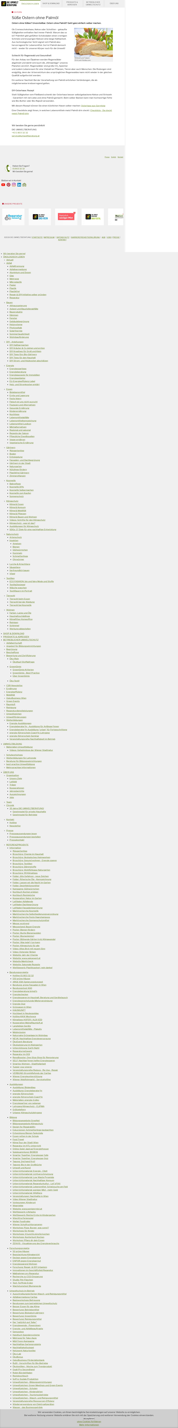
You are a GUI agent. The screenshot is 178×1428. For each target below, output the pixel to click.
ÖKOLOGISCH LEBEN (14, 257)
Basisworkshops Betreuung (26, 1300)
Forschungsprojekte (19, 1248)
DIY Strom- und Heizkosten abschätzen (29, 361)
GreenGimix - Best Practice (26, 673)
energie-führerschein (23, 1093)
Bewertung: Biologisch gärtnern (28, 1313)
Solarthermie (16, 331)
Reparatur (15, 297)
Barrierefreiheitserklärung (85, 237)
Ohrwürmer (18, 559)
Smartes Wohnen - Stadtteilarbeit (29, 1064)
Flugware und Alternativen (22, 405)
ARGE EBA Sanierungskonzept (28, 982)
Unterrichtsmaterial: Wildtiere (27, 1193)
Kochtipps (14, 414)
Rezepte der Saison (19, 433)
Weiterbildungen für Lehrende (21, 758)
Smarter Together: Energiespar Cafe (30, 1155)
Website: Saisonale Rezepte (26, 964)
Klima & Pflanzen (18, 513)
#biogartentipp (17, 450)
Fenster (13, 318)
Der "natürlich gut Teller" (25, 1322)
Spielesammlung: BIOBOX (25, 1152)
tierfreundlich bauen (19, 570)
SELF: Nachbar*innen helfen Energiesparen (34, 1060)
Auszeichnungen (18, 794)
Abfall (9, 263)
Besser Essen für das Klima (26, 1306)
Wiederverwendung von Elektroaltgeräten (33, 1404)
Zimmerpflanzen (18, 476)
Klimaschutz (12, 501)
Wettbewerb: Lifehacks (24, 1212)
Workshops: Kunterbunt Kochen (28, 1237)
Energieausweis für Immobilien (25, 375)
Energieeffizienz (14, 692)
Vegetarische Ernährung (21, 442)
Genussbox (18, 1331)
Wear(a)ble (18, 1205)
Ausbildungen (16, 1084)
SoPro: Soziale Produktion (25, 1379)
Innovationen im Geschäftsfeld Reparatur (33, 1270)
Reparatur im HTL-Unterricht (27, 1146)
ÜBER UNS (8, 772)
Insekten (14, 540)
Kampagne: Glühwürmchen (26, 889)
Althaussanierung (18, 305)
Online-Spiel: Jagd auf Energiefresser (31, 1149)
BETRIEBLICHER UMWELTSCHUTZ (21, 640)
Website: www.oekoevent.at (26, 958)
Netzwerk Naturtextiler (24, 1350)
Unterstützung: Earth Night (26, 1048)
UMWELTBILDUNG (12, 744)
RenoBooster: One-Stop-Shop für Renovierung (36, 1057)
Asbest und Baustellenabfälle (24, 309)
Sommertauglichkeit (20, 334)
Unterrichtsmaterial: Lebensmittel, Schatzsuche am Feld (40, 1186)
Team (9, 802)
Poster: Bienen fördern (24, 930)
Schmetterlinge (20, 556)
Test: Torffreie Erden (23, 1283)
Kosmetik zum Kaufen (20, 493)
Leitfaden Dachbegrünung (25, 904)
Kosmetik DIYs (17, 487)
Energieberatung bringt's (25, 991)
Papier (13, 285)
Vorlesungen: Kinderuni (24, 1202)
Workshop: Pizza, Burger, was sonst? (31, 1227)
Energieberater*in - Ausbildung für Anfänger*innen (34, 726)
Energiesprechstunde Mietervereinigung (33, 1001)
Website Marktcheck (23, 961)
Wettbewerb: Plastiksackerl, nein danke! (32, 967)
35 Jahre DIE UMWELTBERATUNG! (27, 808)
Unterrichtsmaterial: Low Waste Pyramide (33, 1177)
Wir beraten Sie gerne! (14, 253)
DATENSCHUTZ (62, 237)
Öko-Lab (17, 1354)
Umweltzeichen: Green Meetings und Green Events (38, 1385)
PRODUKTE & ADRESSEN (16, 636)
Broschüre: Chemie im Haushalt (28, 854)
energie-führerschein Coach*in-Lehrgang (30, 732)
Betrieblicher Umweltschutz (93, 3)
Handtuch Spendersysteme (26, 1335)
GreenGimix (15, 666)
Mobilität (10, 695)
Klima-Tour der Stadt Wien (25, 1142)
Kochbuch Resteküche (24, 895)
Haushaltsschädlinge (20, 616)
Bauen (9, 302)
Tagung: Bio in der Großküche (27, 1164)
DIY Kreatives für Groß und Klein (25, 351)
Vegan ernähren (17, 439)
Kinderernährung (18, 411)
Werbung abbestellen (20, 629)
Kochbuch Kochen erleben (25, 892)
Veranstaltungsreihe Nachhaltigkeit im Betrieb (32, 739)
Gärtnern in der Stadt (20, 463)
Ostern (18, 12)
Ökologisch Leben (30, 4)
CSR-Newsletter (14, 685)
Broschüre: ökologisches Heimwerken (31, 857)
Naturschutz (12, 534)
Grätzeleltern (19, 1109)
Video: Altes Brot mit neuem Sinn (29, 948)
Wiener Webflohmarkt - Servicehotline (32, 1079)
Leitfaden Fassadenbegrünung (28, 908)
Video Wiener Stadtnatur (25, 1199)
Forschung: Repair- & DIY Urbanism (30, 1267)
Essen (9, 389)
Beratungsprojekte (19, 972)
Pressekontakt (17, 840)
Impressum (49, 237)
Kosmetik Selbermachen (22, 490)
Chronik (10, 805)
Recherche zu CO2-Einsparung (28, 1276)
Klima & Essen (17, 504)
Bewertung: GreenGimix (24, 1316)
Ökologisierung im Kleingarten (27, 1045)
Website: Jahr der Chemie (25, 955)
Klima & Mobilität (18, 510)
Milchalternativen (18, 427)
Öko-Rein (14, 658)
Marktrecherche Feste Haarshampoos (31, 917)
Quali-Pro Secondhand (24, 1369)
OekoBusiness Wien (16, 698)
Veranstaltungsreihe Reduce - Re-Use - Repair (35, 1070)
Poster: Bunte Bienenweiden (27, 933)
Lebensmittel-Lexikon (20, 424)
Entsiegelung (16, 457)
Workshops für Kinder (23, 1231)
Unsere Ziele (16, 778)
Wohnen (10, 610)
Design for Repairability (24, 1127)
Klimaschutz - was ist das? (22, 523)
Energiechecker (20, 994)
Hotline (13, 822)
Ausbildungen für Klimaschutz (24, 526)
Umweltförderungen (16, 717)
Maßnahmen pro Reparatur (26, 1273)
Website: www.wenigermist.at (27, 1209)
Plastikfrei (15, 291)
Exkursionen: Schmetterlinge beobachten (33, 1130)
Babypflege (15, 484)
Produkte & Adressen (72, 3)
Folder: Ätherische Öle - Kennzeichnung (32, 879)
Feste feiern (15, 398)
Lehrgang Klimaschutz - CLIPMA (28, 1106)
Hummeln (17, 553)
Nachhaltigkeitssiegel (23, 1347)
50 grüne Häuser (21, 1251)
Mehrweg (14, 279)
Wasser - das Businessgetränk (28, 1407)
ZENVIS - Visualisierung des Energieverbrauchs (36, 1243)
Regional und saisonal (20, 430)
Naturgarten (16, 466)
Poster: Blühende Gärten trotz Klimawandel (34, 939)
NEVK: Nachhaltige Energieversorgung (32, 1038)
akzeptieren (89, 1418)
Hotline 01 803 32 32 (23, 975)
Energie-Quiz (19, 1004)
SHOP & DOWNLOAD (13, 633)
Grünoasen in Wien (22, 1007)
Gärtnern (10, 447)
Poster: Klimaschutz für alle (26, 945)
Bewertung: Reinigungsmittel (27, 1319)
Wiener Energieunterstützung (27, 1076)
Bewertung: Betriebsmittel (26, 1309)
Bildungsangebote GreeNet (26, 1120)
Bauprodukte (16, 312)
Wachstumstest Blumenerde (27, 1286)
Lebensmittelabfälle (19, 417)
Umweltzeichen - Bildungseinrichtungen (32, 1382)
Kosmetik (11, 480)
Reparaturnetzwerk (22, 1051)
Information (15, 848)
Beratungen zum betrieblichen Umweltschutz (35, 1303)
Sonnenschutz (17, 496)
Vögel (12, 573)
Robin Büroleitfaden (22, 1373)
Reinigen (14, 622)
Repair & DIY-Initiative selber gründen (28, 294)
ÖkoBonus (18, 1357)
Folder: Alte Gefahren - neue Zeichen (31, 876)
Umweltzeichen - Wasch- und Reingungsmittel (35, 1398)
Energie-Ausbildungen (20, 723)
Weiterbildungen (14, 720)
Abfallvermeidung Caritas (25, 1297)
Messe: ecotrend (21, 923)
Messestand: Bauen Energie (26, 926)
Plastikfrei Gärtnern (19, 473)
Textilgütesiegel (17, 584)
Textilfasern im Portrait (21, 591)
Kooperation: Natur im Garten (27, 898)
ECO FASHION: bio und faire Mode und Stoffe (32, 581)
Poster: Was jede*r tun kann (26, 942)
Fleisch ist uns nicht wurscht (24, 402)
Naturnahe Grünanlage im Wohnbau (30, 1035)
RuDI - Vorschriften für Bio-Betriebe (30, 1363)
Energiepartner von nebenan (27, 1103)
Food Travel (18, 1139)
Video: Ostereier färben (24, 952)
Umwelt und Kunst (22, 1168)
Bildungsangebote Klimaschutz (28, 1123)
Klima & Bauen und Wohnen (23, 517)
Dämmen (14, 315)
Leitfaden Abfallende (23, 901)
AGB (103, 237)
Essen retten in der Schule (26, 1136)
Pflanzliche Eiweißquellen (22, 436)
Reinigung (11, 707)
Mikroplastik (16, 282)
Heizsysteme (16, 324)
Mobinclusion (19, 1032)
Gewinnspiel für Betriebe (25, 814)
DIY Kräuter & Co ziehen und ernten (27, 348)
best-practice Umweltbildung (20, 764)
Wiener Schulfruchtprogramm (27, 1224)
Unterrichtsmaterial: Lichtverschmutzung (33, 1174)
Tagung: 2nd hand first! (24, 1161)
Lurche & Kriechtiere (20, 564)
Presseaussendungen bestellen (25, 837)
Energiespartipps (18, 368)
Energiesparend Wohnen (25, 1264)
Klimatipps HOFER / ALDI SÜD (27, 1019)
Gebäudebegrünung (19, 321)
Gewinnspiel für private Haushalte (29, 811)
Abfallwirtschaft (14, 643)
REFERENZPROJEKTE (17, 844)
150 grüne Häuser (21, 978)
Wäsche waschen (18, 587)
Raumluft (10, 704)
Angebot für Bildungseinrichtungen (23, 646)
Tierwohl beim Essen (20, 599)
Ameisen (17, 543)
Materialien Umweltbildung (19, 747)
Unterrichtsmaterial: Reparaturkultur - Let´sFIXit (36, 1183)
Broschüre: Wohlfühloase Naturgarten (31, 870)
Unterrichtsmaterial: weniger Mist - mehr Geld (35, 1190)
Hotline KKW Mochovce (24, 1016)
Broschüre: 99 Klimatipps (25, 873)
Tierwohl (10, 595)
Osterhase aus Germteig (93, 105)
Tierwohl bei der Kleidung (22, 602)
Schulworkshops (14, 755)
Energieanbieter (17, 378)
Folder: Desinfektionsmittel (26, 885)
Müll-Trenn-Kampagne (23, 1341)
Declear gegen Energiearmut (27, 1257)
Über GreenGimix (21, 676)
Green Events (13, 701)
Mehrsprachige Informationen (21, 767)
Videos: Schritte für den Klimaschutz (27, 520)
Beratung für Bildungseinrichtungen (24, 761)
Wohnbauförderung (19, 337)
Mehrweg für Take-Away (25, 1338)
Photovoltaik (16, 327)
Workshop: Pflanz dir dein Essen (28, 1240)
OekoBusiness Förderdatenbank (28, 1360)
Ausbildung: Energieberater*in (27, 1090)
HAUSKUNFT (19, 1010)
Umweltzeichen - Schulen (25, 1388)
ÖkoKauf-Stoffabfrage (23, 662)
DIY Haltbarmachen (19, 345)
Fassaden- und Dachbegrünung (25, 460)
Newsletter (15, 826)
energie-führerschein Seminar (24, 736)
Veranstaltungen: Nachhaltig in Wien (30, 1196)
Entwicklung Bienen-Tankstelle (28, 1133)
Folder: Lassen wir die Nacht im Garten (32, 882)
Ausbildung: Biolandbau (24, 1087)
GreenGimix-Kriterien (23, 669)
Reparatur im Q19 (21, 1054)
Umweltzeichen (14, 714)
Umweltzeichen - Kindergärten (28, 1391)
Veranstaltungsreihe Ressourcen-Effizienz (33, 1401)
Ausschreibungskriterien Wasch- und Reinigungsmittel (40, 1294)
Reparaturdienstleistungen (19, 710)
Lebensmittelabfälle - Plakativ (27, 1029)
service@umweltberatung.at (26, 136)
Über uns (114, 3)
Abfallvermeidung (18, 269)
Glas (12, 275)
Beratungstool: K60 (22, 988)
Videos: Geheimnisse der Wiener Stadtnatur (31, 750)
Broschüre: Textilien (22, 863)
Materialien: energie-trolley (26, 1100)
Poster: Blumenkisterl (23, 936)
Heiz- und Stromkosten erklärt (25, 384)
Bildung (13, 1117)
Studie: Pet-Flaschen (23, 1280)
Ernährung (11, 688)
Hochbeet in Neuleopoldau (26, 1013)
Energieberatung (18, 372)
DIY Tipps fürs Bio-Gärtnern (23, 354)
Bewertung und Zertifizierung (21, 655)
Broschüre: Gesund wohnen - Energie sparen (35, 860)
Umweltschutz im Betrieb (22, 1291)
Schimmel (14, 625)
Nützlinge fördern (18, 469)
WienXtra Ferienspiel (23, 1218)
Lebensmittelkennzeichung (23, 420)
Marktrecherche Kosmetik (26, 911)
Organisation (12, 775)
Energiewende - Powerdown (27, 1325)
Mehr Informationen (89, 1425)
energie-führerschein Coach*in (28, 1097)
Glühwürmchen (20, 550)
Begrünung (11, 649)
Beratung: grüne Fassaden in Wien (29, 985)
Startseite (37, 237)
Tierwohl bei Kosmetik (21, 605)
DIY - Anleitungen (14, 342)
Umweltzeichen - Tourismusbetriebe (30, 1395)
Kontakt (62, 240)
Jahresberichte (17, 791)
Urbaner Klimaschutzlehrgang (27, 1112)
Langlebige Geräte (22, 1026)
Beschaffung (12, 652)
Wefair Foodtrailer (21, 1221)
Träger (13, 785)
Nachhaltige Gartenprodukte (27, 1344)
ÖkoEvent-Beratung (22, 1041)
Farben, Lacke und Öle (20, 613)
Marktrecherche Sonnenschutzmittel (31, 920)
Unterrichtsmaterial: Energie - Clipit (30, 1171)
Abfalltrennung (17, 266)
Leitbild (13, 781)
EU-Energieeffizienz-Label (22, 381)
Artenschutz (16, 537)
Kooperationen (17, 788)
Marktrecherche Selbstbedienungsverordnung (35, 914)
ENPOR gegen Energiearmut (27, 1261)
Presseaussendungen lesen (23, 833)
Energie (10, 365)
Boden (13, 454)
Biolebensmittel (17, 392)
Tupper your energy (22, 1067)
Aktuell (9, 260)
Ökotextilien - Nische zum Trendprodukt (32, 1366)
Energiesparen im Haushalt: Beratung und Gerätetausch (40, 997)
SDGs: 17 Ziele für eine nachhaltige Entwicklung (33, 529)
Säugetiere (15, 567)
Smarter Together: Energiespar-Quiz (30, 1158)
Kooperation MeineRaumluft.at (28, 1023)
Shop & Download (50, 3)
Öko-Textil (14, 681)
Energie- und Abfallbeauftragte (28, 1328)
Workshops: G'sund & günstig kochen (31, 1234)
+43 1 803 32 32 (20, 133)
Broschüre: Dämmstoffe (24, 867)
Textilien (10, 578)
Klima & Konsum (18, 507)
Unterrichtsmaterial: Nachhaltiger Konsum (33, 1180)
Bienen (16, 547)
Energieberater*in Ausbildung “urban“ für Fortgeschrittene (38, 729)
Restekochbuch (20, 1376)
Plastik (13, 288)
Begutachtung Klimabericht (26, 1254)
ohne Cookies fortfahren (89, 1421)
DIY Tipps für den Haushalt (23, 357)
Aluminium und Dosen (20, 272)
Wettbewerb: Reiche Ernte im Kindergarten (34, 1215)
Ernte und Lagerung (19, 395)
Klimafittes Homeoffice (21, 619)
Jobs (109, 237)
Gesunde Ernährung (19, 408)
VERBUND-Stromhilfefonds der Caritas (32, 1073)
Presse (116, 237)
